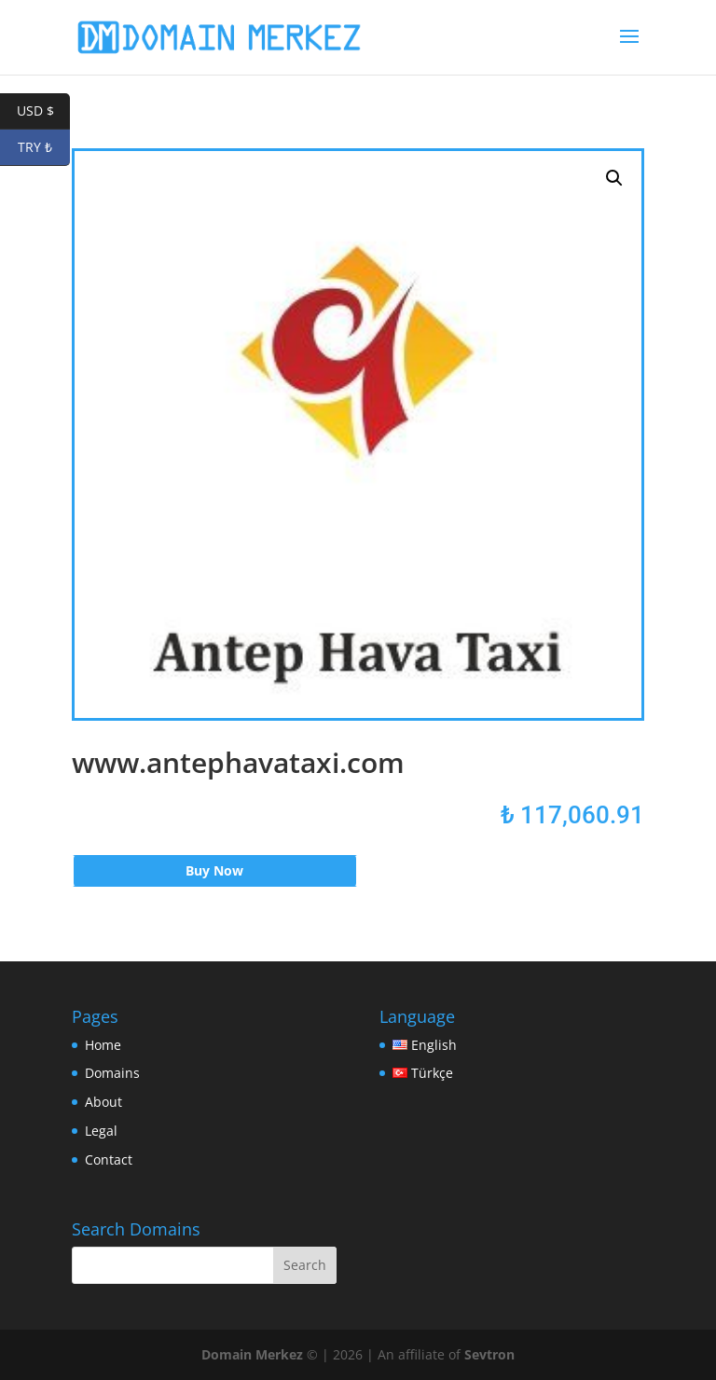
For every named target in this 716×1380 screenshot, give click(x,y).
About (103, 1102)
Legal (101, 1130)
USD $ (44, 111)
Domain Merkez (252, 1354)
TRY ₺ (44, 148)
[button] (614, 178)
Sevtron (489, 1354)
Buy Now (214, 870)
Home (103, 1045)
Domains (112, 1073)
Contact (108, 1159)
